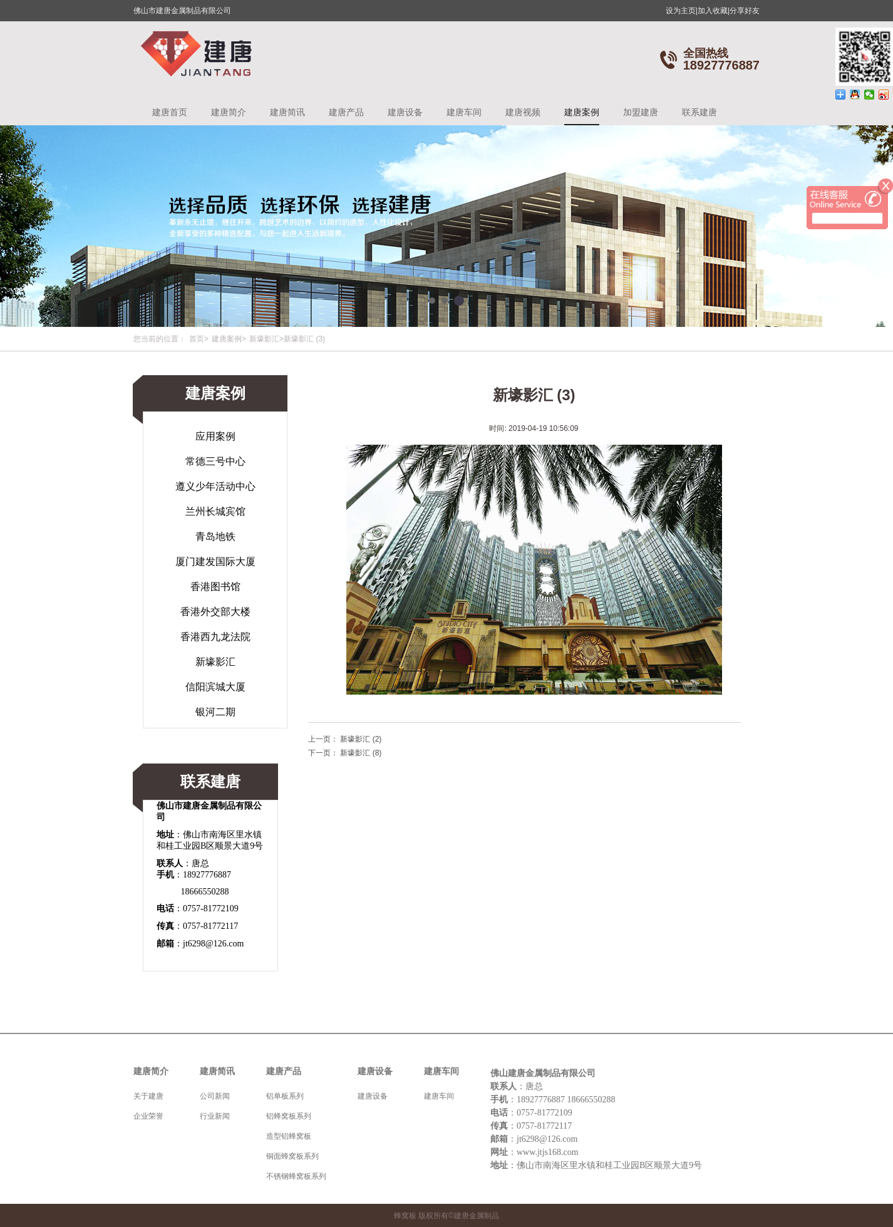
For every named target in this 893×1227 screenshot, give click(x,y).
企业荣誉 (148, 1116)
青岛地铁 (215, 536)
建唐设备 (405, 112)
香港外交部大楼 (215, 611)
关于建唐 (148, 1096)
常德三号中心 (215, 461)
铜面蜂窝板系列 (292, 1156)
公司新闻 (215, 1096)
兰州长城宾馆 (215, 511)
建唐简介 (228, 112)
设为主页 (682, 10)
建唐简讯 (287, 112)
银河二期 (215, 712)
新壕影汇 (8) (360, 753)
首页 (196, 339)
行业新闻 (215, 1116)
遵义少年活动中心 (215, 486)
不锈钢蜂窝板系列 (296, 1176)
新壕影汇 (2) (360, 739)
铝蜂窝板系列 (288, 1116)
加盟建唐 (640, 112)
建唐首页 (169, 112)
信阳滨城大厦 (215, 686)
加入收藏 (714, 10)
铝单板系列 (285, 1096)
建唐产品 (346, 112)
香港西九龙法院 (215, 636)
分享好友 (745, 10)
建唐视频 (522, 112)
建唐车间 (464, 112)
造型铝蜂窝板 (288, 1136)
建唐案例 (581, 112)
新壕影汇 (264, 339)
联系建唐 (699, 112)
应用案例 (215, 436)
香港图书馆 (215, 586)
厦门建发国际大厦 (215, 561)
